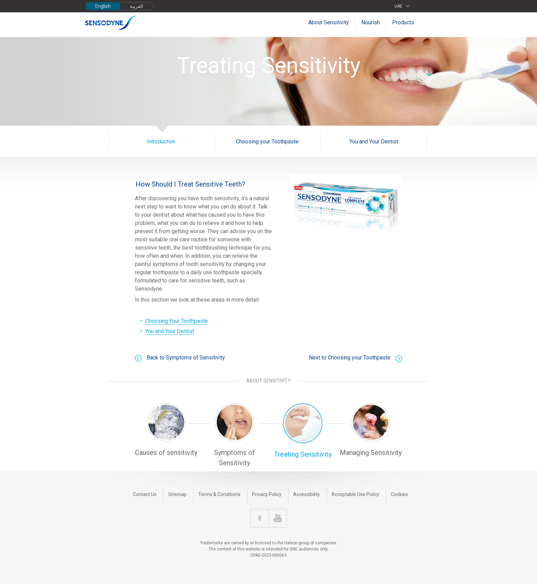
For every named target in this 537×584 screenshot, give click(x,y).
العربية (136, 6)
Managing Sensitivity (371, 452)
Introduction (161, 141)
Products (403, 22)
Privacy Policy (267, 494)
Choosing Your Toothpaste (176, 321)
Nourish (370, 22)
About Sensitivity (328, 22)
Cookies (399, 494)
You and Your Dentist (373, 141)
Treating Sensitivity (303, 454)
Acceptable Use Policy (355, 494)
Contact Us (145, 494)
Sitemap (177, 494)
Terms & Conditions (219, 494)
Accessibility (306, 494)
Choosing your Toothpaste (267, 141)
